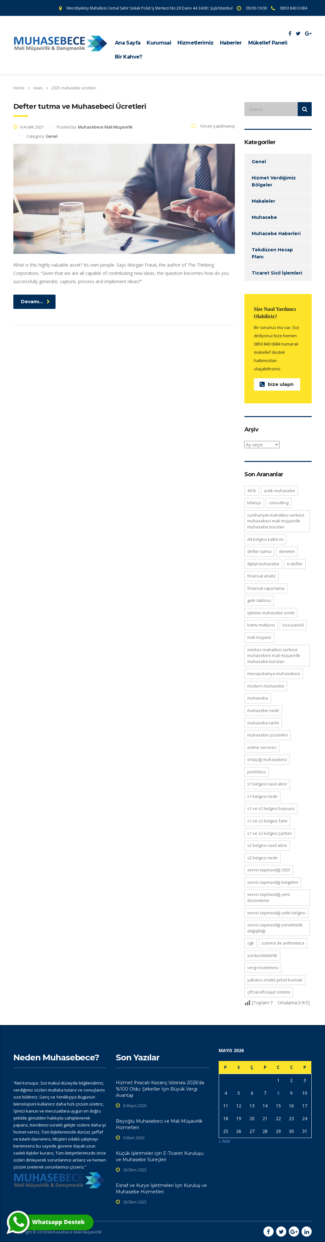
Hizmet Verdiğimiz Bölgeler (274, 181)
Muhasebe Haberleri (276, 233)
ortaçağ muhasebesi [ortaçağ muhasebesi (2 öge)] (267, 759)
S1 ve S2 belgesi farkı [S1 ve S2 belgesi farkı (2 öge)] (267, 821)
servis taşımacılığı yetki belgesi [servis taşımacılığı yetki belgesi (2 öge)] (276, 913)
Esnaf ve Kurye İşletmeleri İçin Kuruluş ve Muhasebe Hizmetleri (161, 1189)
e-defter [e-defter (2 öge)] (295, 564)
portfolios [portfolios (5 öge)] (256, 772)
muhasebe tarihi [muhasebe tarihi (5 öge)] (263, 723)
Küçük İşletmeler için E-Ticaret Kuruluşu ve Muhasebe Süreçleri (159, 1156)
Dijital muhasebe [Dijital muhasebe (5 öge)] (263, 564)
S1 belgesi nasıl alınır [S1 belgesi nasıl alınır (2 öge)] (267, 784)
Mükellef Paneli (267, 43)
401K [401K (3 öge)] (251, 490)
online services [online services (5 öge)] (261, 747)
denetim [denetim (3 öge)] (287, 551)
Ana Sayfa (127, 43)
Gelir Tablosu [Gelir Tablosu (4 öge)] (259, 600)
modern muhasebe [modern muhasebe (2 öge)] (265, 686)
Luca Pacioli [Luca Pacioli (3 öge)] (293, 625)
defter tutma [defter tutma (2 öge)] (259, 551)
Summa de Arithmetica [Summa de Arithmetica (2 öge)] (283, 943)
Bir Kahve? (128, 57)
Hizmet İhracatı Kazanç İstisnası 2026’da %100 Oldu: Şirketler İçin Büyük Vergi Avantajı (160, 1089)
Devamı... (35, 301)
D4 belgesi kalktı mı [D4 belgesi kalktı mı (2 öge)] (265, 539)
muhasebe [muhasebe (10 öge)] (257, 698)
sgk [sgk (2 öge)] (250, 943)
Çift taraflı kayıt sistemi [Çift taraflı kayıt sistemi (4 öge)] (268, 992)
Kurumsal (159, 43)
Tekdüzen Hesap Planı (272, 253)
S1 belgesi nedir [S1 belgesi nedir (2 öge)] (262, 796)
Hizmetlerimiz (195, 43)
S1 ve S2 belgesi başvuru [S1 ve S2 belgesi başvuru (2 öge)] (271, 808)
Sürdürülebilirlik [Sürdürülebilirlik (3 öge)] (262, 955)
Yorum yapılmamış (213, 126)
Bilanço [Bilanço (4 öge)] (254, 503)
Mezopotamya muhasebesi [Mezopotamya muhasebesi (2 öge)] (273, 673)
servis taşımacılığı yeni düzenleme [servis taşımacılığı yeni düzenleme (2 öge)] (268, 897)
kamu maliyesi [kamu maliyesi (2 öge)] (261, 625)
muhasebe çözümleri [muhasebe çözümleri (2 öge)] (267, 735)
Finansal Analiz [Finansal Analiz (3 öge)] (261, 576)
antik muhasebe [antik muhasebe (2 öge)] (279, 490)
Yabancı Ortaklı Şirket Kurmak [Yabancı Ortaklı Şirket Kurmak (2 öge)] (274, 980)
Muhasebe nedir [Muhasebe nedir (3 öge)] (263, 710)
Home (18, 88)
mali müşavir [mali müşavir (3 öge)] (259, 637)
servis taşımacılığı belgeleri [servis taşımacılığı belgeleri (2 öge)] (272, 882)
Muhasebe (264, 217)
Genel (259, 161)
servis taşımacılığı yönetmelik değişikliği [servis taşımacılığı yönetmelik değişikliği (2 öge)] (275, 928)
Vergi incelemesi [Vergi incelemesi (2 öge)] (262, 967)
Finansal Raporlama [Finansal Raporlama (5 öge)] (265, 588)
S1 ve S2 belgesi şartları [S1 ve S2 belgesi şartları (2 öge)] (269, 833)
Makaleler (263, 201)
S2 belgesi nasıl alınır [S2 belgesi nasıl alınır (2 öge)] (267, 845)
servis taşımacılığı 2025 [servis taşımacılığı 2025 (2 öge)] (268, 870)
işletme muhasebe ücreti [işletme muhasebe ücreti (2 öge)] (271, 613)
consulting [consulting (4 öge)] (279, 503)
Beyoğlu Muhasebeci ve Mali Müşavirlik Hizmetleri (159, 1124)
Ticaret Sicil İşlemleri (277, 273)
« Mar (224, 1141)
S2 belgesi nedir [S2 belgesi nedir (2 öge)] (262, 858)
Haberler (231, 43)
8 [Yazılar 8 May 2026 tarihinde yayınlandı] (278, 1093)
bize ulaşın (277, 384)
